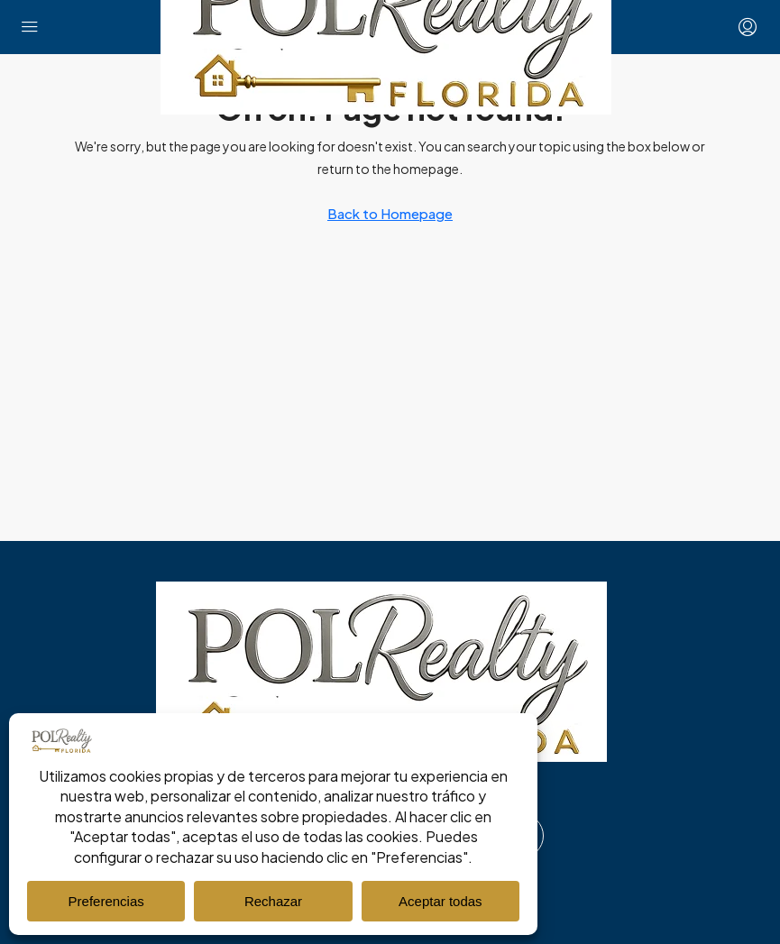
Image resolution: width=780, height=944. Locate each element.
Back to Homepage (390, 213)
